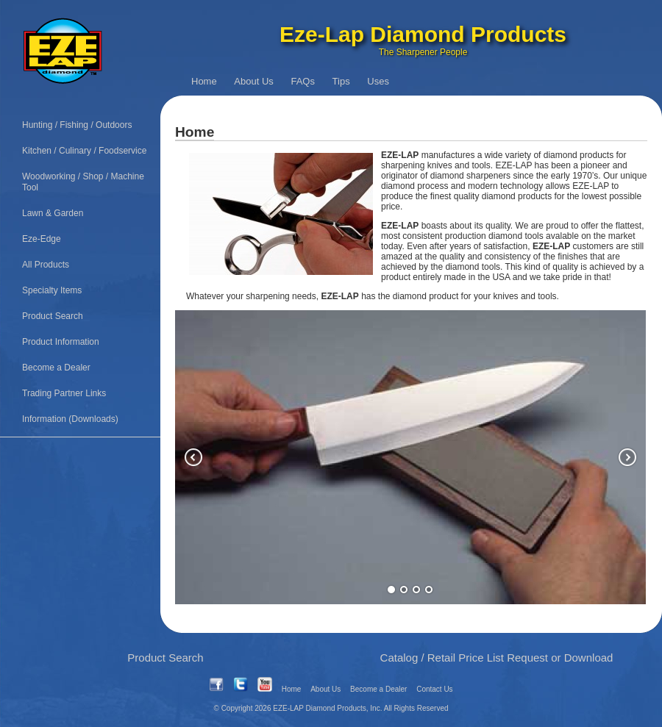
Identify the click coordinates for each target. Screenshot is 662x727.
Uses (378, 81)
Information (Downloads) (70, 419)
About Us (253, 81)
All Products (45, 264)
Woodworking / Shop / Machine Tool (83, 182)
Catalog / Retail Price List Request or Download (496, 657)
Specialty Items (52, 290)
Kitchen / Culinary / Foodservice (84, 151)
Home (204, 81)
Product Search (52, 316)
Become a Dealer (56, 367)
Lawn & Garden (52, 213)
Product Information (60, 342)
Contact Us (434, 689)
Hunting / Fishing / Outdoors (77, 125)
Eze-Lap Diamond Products (423, 34)
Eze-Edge (41, 239)
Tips (341, 81)
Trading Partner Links (64, 393)
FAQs (303, 81)
